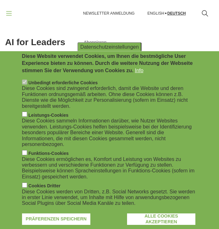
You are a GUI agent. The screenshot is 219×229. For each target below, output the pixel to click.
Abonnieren (95, 42)
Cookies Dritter (44, 196)
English (155, 13)
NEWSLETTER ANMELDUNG (108, 13)
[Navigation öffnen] (9, 13)
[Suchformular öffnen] (205, 13)
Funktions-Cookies (48, 164)
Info (139, 81)
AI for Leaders (35, 42)
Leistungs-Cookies (48, 125)
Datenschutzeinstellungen (109, 57)
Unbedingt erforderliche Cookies (63, 93)
